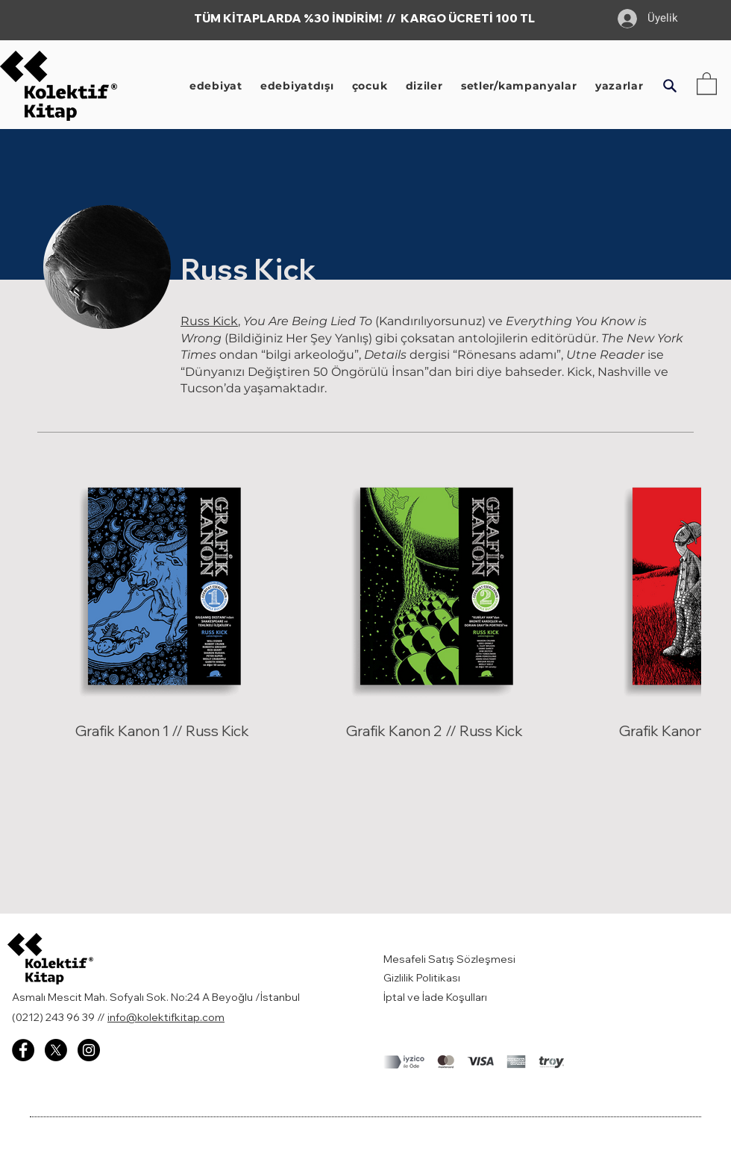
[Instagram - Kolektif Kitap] (89, 1050)
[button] (669, 86)
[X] (56, 1050)
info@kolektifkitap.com (166, 1017)
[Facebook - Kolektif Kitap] (23, 1050)
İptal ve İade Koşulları (435, 997)
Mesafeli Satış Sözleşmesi (450, 959)
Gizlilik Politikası (421, 977)
